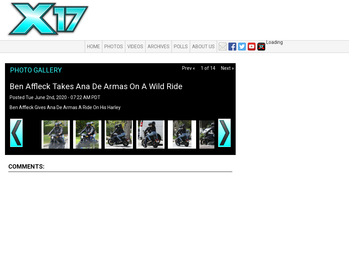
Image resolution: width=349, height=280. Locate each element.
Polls (181, 46)
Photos (113, 46)
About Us (203, 46)
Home (93, 46)
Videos (135, 46)
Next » (227, 68)
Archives (159, 46)
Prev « (188, 68)
